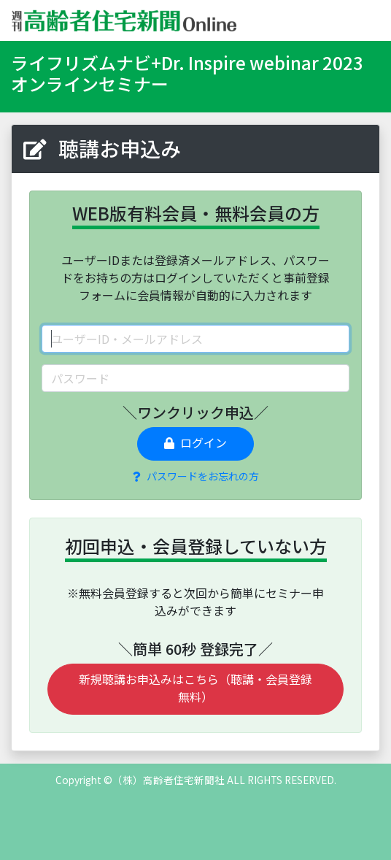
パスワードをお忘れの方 (196, 476)
